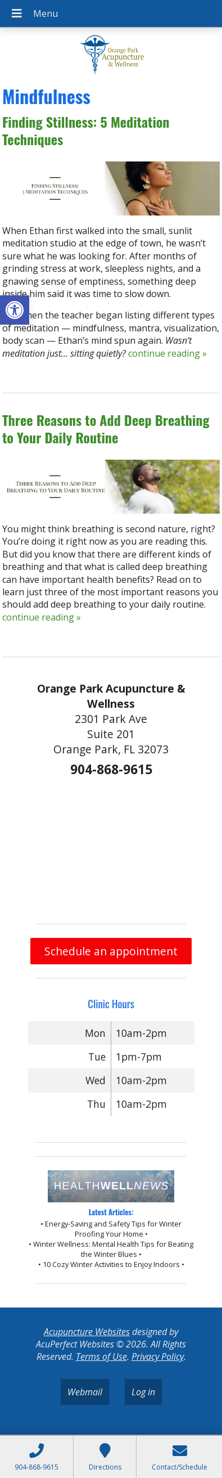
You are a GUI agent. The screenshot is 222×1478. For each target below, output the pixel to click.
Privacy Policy (158, 1356)
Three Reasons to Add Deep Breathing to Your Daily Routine (106, 428)
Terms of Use (101, 1356)
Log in (143, 1392)
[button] (14, 310)
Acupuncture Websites (87, 1332)
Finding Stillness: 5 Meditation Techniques (86, 130)
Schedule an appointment (111, 951)
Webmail (84, 1392)
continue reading (167, 353)
